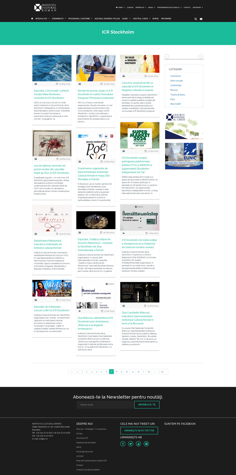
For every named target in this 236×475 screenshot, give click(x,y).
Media (150, 7)
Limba (119, 7)
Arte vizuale (176, 80)
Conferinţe (175, 85)
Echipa (79, 433)
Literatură (175, 76)
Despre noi (139, 7)
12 (138, 371)
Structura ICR (82, 438)
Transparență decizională (168, 7)
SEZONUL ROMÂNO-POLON (107, 19)
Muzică (174, 90)
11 (133, 371)
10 (127, 371)
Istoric (79, 447)
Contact (187, 7)
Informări (166, 19)
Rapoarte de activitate (86, 442)
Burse (156, 19)
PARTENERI (197, 7)
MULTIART (175, 104)
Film (172, 99)
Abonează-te (147, 404)
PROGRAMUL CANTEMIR (79, 19)
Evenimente (58, 19)
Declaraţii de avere (84, 451)
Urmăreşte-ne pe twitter (139, 430)
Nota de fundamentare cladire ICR (91, 460)
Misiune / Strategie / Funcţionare (91, 429)
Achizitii (79, 456)
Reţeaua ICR (41, 19)
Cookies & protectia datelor (88, 470)
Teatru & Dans (177, 94)
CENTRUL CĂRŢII (140, 19)
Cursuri (130, 7)
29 (149, 371)
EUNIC (125, 19)
